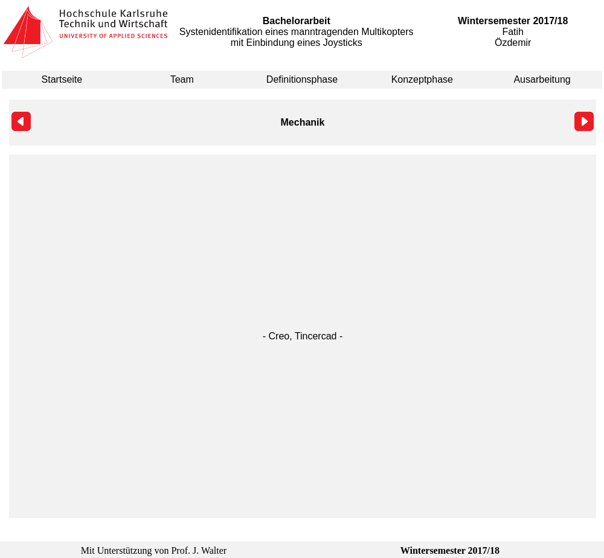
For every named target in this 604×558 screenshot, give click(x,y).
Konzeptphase (422, 79)
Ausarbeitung (541, 79)
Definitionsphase (302, 79)
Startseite (62, 79)
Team (182, 79)
